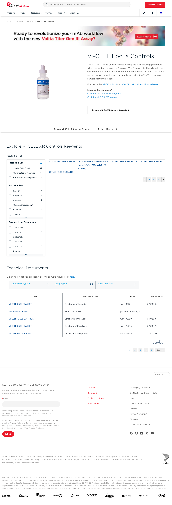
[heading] (10, 168)
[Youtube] (152, 434)
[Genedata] (57, 496)
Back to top (161, 374)
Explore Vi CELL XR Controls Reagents (72, 129)
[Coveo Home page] (158, 343)
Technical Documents (108, 129)
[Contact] (143, 12)
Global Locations (96, 398)
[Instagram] (136, 434)
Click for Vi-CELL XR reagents (103, 97)
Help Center (93, 403)
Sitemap (134, 419)
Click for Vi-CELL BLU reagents (104, 93)
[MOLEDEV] (126, 496)
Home (9, 21)
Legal (132, 398)
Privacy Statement (138, 414)
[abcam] (6, 496)
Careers (91, 388)
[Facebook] (131, 434)
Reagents (19, 21)
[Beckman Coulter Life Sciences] (40, 496)
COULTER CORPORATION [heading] (62, 161)
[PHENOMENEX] (143, 496)
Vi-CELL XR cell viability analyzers (140, 84)
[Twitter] (146, 434)
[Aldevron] (23, 496)
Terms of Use (31, 423)
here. (72, 277)
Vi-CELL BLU (110, 84)
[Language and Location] (161, 12)
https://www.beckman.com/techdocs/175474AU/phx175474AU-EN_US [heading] (92, 165)
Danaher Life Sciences (140, 424)
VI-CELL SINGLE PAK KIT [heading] (20, 304)
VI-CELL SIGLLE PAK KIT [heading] (20, 333)
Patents (133, 409)
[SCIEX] (161, 496)
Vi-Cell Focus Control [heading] (18, 311)
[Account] (152, 12)
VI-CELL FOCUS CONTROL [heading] (21, 319)
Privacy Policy (16, 423)
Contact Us (93, 393)
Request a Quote (155, 5)
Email (5, 398)
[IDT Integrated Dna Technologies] (92, 496)
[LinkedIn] (141, 434)
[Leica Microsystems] (109, 496)
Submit (8, 434)
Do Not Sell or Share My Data (143, 393)
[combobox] (86, 4)
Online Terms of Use (139, 403)
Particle (30, 21)
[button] (46, 4)
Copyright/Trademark (140, 388)
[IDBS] (75, 496)
